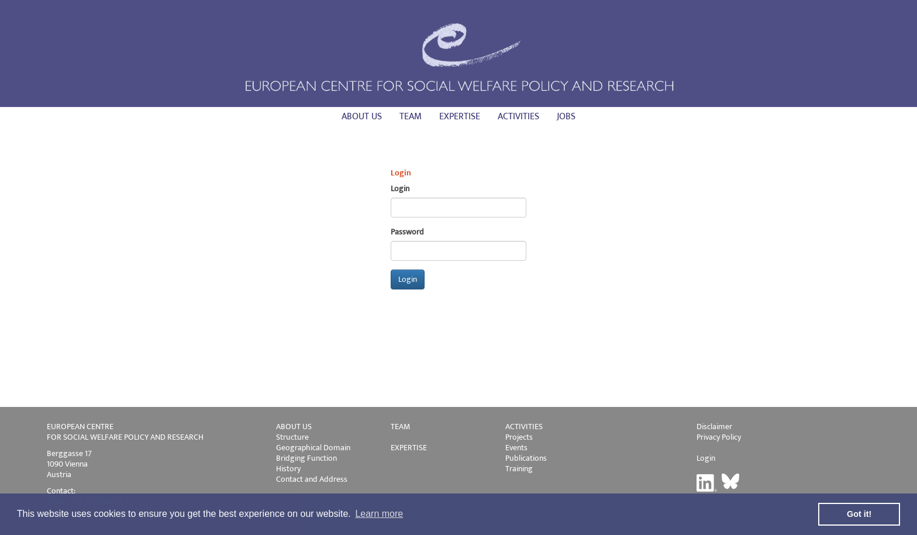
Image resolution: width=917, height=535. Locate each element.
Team (410, 117)
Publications (526, 458)
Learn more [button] (379, 514)
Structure (292, 437)
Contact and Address (311, 479)
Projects (519, 437)
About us (362, 117)
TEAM (400, 426)
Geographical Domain (313, 447)
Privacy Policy (719, 437)
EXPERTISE (409, 447)
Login (706, 458)
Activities (518, 117)
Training (519, 468)
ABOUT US (294, 426)
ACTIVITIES (524, 426)
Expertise (459, 117)
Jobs (566, 117)
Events (516, 447)
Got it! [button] (859, 514)
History (288, 468)
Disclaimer (714, 426)
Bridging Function (306, 458)
